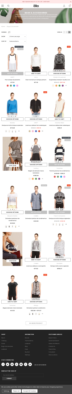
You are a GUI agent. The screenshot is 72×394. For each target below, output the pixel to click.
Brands (27, 338)
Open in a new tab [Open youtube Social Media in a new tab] (21, 364)
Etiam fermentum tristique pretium (36, 80)
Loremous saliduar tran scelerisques (36, 125)
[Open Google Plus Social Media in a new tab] (25, 364)
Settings (6, 391)
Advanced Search (54, 340)
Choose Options (59, 74)
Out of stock (12, 74)
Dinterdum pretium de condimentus (36, 218)
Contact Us (52, 346)
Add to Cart (36, 74)
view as (59, 32)
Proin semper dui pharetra (12, 80)
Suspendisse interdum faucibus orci (59, 80)
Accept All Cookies (29, 391)
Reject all (16, 391)
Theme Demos (29, 340)
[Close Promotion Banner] (71, 2)
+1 (63, 71)
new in (3, 338)
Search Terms (53, 338)
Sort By (3, 41)
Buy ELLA (27, 352)
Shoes (3, 343)
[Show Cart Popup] (70, 5)
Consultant (52, 352)
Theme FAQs (52, 349)
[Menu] (2, 6)
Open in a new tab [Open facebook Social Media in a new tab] (3, 364)
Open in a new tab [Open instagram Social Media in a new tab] (16, 364)
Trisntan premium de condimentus (59, 171)
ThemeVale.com (28, 384)
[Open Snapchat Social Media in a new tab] (30, 364)
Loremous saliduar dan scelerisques (59, 125)
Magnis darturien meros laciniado (12, 308)
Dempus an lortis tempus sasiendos (12, 125)
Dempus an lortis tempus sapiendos (59, 218)
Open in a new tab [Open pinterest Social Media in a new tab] (12, 364)
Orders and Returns (54, 343)
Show (3, 36)
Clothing (3, 340)
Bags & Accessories (7, 346)
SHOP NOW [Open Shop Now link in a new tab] (47, 1)
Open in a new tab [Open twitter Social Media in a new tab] (7, 364)
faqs (26, 349)
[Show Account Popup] (64, 5)
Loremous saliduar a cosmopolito (36, 266)
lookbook (4, 349)
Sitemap (27, 355)
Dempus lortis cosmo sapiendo (59, 266)
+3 (42, 131)
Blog (26, 346)
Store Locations (53, 355)
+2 (19, 131)
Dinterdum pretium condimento (36, 308)
